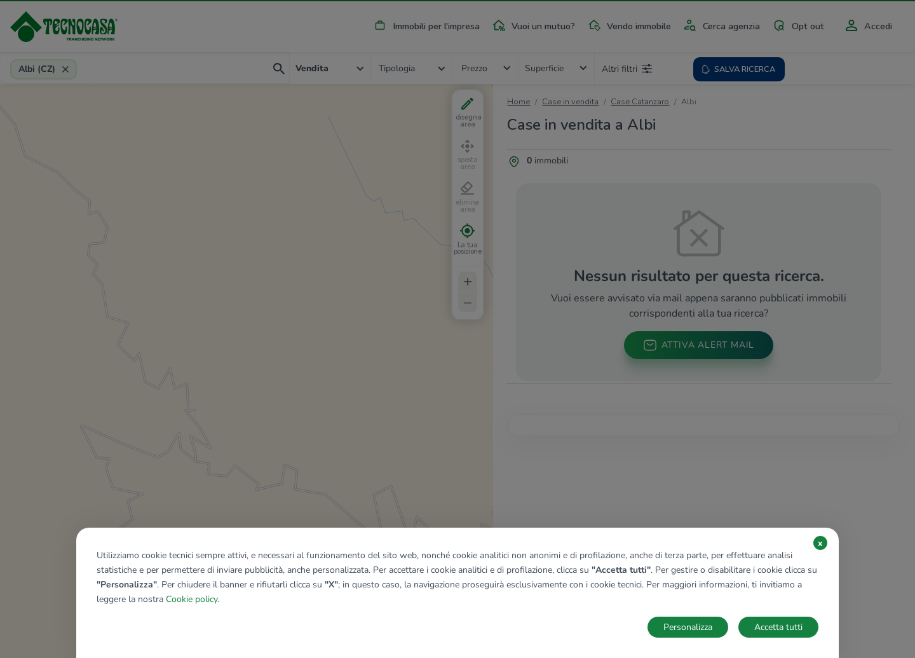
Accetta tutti (778, 627)
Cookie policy (191, 599)
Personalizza (687, 627)
